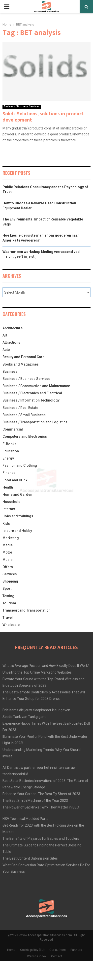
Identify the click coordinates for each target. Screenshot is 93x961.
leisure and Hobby (17, 531)
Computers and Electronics (24, 436)
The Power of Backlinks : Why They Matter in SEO (40, 807)
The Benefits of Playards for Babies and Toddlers (40, 838)
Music (7, 560)
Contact (56, 956)
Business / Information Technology (31, 400)
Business (10, 371)
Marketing (10, 538)
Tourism (9, 603)
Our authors (57, 950)
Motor (7, 552)
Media (7, 545)
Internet (8, 509)
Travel (7, 618)
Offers (7, 567)
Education (10, 451)
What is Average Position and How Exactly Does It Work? (46, 666)
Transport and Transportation (26, 610)
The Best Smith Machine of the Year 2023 (35, 801)
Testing (8, 596)
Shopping (10, 581)
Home (11, 950)
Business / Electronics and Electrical (32, 393)
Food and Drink (14, 480)
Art (4, 335)
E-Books (9, 444)
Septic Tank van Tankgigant (24, 717)
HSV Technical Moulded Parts (25, 819)
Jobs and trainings (17, 516)
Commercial (12, 429)
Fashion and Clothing (19, 465)
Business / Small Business (24, 415)
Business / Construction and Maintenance (36, 386)
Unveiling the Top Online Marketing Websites (37, 672)
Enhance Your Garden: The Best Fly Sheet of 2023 (41, 794)
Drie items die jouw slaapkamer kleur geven (36, 710)
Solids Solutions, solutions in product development (43, 117)
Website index (36, 956)
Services (9, 574)
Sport (6, 588)
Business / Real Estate (20, 408)
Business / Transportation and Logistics (34, 422)
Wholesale (11, 625)
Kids (6, 524)
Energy (8, 458)
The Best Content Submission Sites (30, 858)
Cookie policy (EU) (32, 950)
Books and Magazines (20, 364)
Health (7, 487)
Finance (8, 473)
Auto (6, 350)
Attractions (11, 342)
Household (11, 502)
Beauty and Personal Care (23, 357)
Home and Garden (17, 494)
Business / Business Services (22, 106)
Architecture (12, 328)
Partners (76, 950)
